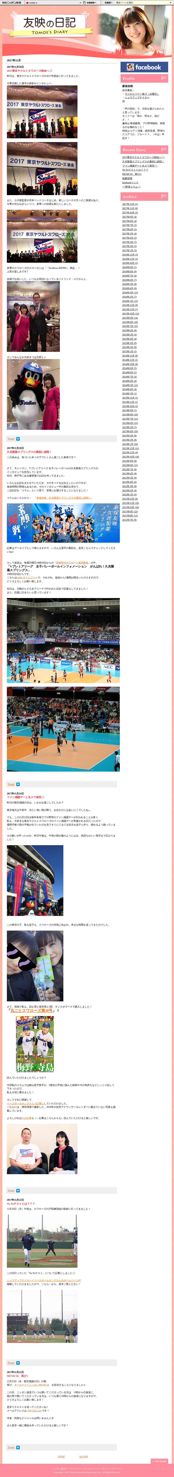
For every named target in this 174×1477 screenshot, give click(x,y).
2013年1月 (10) (130, 444)
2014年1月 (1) (129, 393)
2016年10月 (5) (130, 263)
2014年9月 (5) (129, 368)
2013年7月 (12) (130, 419)
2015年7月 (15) (130, 326)
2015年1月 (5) (129, 351)
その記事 (27, 1118)
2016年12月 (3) (130, 254)
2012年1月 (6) (129, 494)
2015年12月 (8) (130, 305)
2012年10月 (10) (130, 456)
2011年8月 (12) (130, 515)
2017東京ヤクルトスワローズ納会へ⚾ (143, 157)
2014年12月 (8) (130, 355)
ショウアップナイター (137, 97)
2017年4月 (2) (129, 238)
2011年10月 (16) (130, 507)
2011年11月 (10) (130, 503)
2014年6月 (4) (129, 381)
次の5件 (83, 1456)
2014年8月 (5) (129, 372)
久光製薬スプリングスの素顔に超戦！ (143, 161)
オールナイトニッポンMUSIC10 (31, 1385)
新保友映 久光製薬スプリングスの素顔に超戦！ (64, 498)
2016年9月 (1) (129, 267)
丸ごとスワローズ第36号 (31, 1010)
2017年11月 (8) (130, 208)
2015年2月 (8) (129, 347)
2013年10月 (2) (130, 406)
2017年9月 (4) (129, 217)
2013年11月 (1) (130, 402)
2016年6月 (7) (129, 280)
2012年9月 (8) (129, 461)
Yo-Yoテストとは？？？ (135, 170)
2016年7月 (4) (129, 276)
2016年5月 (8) (129, 284)
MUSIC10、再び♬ (132, 174)
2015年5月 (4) (129, 334)
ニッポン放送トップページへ (66, 1468)
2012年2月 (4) (129, 490)
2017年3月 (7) (129, 242)
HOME (61, 1456)
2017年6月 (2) (129, 229)
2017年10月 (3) (130, 212)
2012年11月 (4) (130, 452)
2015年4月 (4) (129, 339)
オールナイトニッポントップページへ (103, 1468)
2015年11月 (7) (130, 309)
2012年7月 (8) (129, 469)
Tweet (11, 438)
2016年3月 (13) (130, 292)
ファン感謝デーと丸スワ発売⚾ (139, 166)
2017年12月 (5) (130, 204)
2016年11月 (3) (130, 259)
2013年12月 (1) (130, 398)
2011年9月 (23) (130, 511)
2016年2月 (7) (129, 297)
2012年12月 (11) (130, 448)
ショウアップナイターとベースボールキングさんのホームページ (43, 1280)
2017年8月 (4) (129, 221)
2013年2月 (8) (129, 440)
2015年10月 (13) (130, 313)
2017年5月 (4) (129, 233)
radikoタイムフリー (27, 577)
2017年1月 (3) (129, 250)
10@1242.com (34, 1410)
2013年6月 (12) (130, 423)
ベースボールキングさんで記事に (25, 1103)
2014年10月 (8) (130, 364)
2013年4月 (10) (130, 431)
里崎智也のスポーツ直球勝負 (72, 562)
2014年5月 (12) (130, 385)
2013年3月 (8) (129, 435)
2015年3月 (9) (129, 343)
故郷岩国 (127, 178)
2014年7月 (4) (129, 377)
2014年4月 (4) (129, 389)
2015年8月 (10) (130, 322)
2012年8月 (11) (130, 465)
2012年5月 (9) (129, 478)
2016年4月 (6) (129, 288)
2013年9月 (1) (129, 410)
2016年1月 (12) (130, 301)
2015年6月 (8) (129, 330)
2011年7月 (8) (129, 520)
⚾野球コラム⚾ (131, 187)
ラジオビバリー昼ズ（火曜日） (142, 94)
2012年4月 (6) (129, 482)
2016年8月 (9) (129, 271)
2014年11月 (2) (130, 360)
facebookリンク (130, 182)
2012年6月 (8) (129, 473)
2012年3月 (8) (129, 486)
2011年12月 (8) (130, 499)
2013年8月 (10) (130, 414)
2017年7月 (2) (129, 225)
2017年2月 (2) (129, 246)
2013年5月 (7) (129, 427)
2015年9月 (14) (130, 318)
